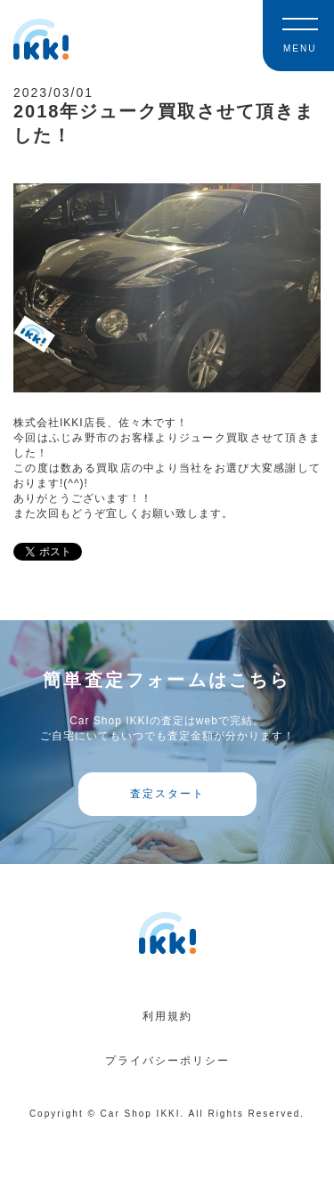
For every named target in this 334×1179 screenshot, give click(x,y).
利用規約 (167, 1016)
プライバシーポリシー (167, 1060)
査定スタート (167, 793)
